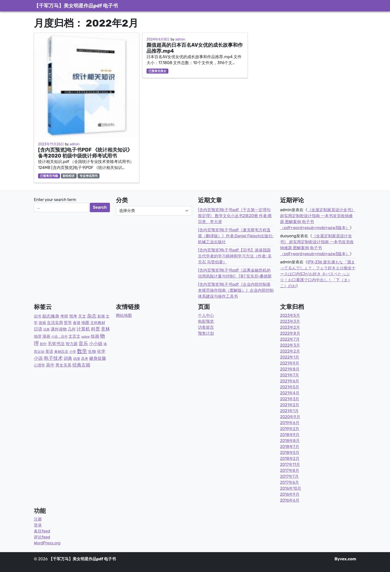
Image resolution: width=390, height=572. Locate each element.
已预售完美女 (157, 71)
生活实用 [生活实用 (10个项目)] (55, 322)
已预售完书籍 (49, 176)
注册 (38, 519)
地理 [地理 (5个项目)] (37, 336)
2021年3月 (289, 399)
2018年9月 (289, 434)
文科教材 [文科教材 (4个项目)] (97, 323)
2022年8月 (290, 333)
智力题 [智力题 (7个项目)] (72, 343)
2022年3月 (290, 345)
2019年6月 (289, 422)
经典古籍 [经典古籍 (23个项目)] (81, 365)
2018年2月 (289, 458)
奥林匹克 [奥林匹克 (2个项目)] (61, 352)
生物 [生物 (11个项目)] (92, 351)
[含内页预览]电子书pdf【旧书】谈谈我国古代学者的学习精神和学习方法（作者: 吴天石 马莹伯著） (235, 256)
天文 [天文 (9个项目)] (82, 316)
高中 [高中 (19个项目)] (50, 365)
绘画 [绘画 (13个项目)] (95, 336)
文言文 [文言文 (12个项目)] (74, 336)
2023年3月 (290, 321)
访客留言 (206, 327)
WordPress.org (47, 543)
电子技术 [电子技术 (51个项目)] (53, 358)
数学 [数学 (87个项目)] (82, 351)
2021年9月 (289, 363)
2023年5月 (290, 315)
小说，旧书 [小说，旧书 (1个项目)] (59, 336)
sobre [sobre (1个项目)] (85, 336)
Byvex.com (345, 559)
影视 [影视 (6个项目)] (101, 316)
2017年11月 (290, 464)
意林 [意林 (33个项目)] (105, 329)
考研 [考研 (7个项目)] (64, 316)
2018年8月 (290, 440)
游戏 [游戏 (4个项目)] (42, 323)
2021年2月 (289, 405)
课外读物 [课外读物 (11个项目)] (59, 329)
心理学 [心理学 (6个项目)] (39, 365)
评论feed (42, 537)
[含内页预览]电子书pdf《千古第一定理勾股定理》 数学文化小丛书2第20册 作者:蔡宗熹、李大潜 (235, 215)
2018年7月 (289, 446)
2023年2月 (290, 327)
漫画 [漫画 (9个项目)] (46, 336)
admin (75, 144)
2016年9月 (289, 494)
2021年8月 (289, 369)
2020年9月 (290, 416)
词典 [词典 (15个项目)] (68, 358)
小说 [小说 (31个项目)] (38, 358)
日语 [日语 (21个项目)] (38, 329)
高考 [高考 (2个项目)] (84, 359)
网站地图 (124, 315)
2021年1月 (289, 411)
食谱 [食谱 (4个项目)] (76, 323)
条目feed (42, 531)
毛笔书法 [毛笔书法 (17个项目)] (56, 343)
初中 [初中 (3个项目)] (43, 344)
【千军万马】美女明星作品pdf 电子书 (76, 6)
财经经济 (69, 176)
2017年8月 (289, 470)
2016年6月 (289, 500)
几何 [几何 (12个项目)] (72, 329)
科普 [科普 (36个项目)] (95, 329)
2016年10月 (290, 488)
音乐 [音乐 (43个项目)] (83, 343)
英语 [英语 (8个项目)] (49, 351)
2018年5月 (289, 452)
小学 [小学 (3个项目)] (72, 352)
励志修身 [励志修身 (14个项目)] (50, 316)
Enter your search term (55, 199)
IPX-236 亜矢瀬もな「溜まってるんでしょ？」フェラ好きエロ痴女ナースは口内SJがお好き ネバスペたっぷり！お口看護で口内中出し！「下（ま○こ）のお (318, 274)
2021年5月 (289, 387)
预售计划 (206, 333)
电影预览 (206, 321)
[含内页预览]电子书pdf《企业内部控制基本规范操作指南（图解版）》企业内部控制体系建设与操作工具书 (236, 290)
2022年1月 (289, 357)
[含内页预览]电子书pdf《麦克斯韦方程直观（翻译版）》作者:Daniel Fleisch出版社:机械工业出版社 (235, 236)
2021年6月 (289, 381)
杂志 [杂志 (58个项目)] (92, 316)
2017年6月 (289, 482)
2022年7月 (290, 339)
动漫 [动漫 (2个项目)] (76, 359)
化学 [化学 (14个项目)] (101, 351)
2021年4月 (289, 393)
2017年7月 (289, 476)
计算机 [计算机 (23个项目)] (83, 329)
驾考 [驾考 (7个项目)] (73, 316)
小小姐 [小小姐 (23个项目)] (95, 343)
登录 (38, 525)
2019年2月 (289, 428)
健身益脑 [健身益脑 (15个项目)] (97, 358)
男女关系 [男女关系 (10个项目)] (63, 365)
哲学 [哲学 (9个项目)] (68, 322)
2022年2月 (290, 351)
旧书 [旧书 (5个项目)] (37, 316)
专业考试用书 (89, 176)
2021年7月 (289, 375)
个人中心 (206, 315)
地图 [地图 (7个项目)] (85, 322)
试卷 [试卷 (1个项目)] (46, 329)
